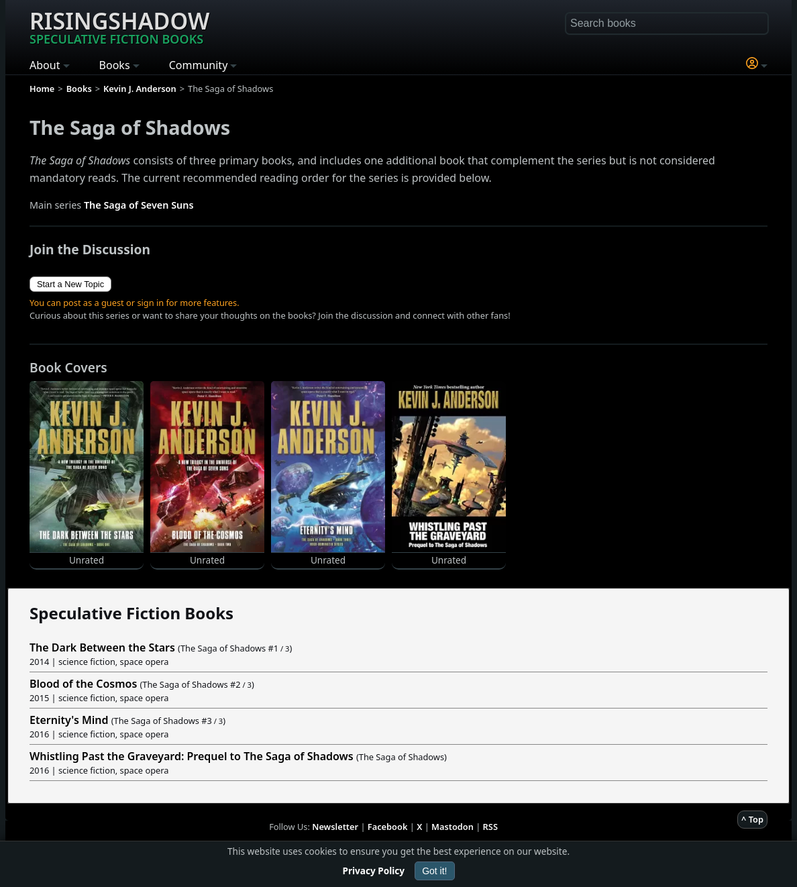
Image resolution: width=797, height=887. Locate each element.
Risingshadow (119, 26)
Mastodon (452, 827)
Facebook (388, 827)
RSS (490, 827)
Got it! (434, 871)
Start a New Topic (70, 284)
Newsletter (335, 827)
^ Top (752, 819)
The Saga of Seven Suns (139, 205)
